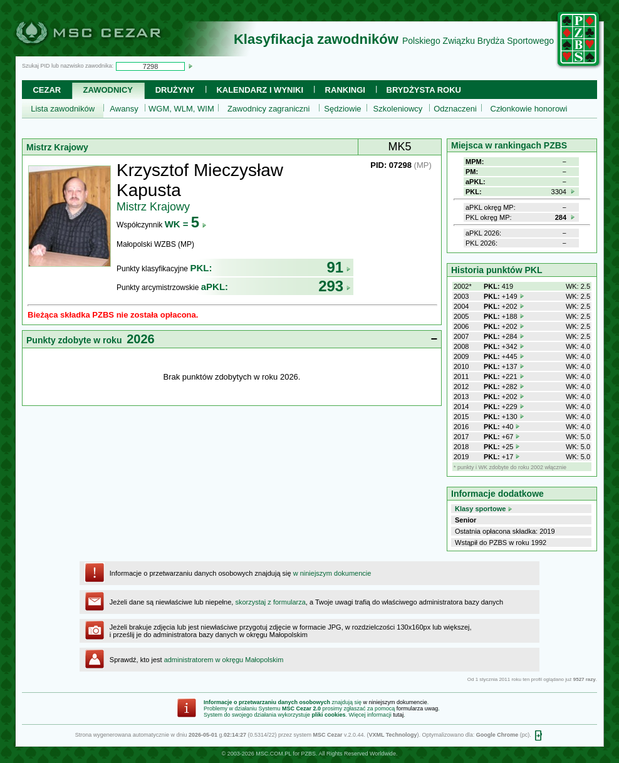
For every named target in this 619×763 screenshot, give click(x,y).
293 (334, 286)
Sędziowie (342, 108)
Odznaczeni (455, 108)
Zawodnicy (108, 90)
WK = (186, 224)
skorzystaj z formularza (270, 602)
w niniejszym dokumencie (332, 573)
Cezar (47, 90)
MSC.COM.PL (273, 753)
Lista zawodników (63, 108)
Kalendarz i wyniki (259, 90)
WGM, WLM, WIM (181, 108)
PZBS (308, 753)
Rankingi (345, 90)
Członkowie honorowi (529, 108)
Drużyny (175, 90)
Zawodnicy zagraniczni (268, 108)
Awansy (124, 108)
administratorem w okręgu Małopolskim (224, 659)
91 (338, 267)
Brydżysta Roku (424, 90)
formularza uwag (418, 708)
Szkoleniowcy (398, 108)
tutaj (398, 715)
